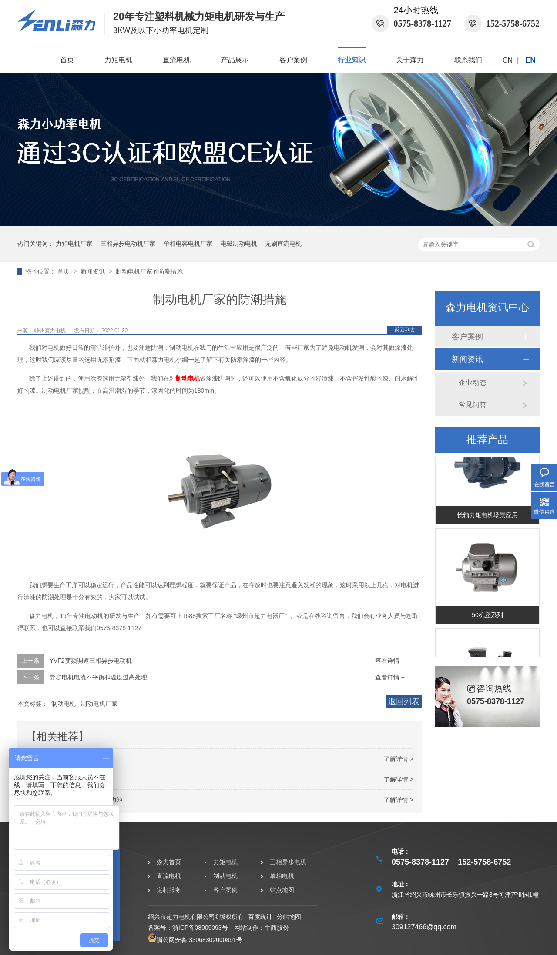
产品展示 (235, 59)
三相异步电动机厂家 (128, 243)
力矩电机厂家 (74, 243)
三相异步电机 (288, 861)
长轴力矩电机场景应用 (487, 515)
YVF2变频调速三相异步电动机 (91, 660)
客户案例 (293, 59)
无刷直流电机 (283, 243)
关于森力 (410, 59)
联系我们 (468, 59)
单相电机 (282, 875)
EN (530, 60)
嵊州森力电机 (50, 330)
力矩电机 (118, 59)
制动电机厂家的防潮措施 (149, 271)
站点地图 (282, 889)
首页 (67, 59)
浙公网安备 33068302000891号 (195, 939)
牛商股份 (277, 927)
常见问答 (473, 404)
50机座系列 (487, 615)
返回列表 (404, 330)
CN (508, 60)
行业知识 (352, 59)
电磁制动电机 (239, 243)
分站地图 (289, 916)
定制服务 (169, 889)
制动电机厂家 (99, 703)
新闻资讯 (94, 271)
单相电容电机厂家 (188, 243)
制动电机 (187, 378)
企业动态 (473, 382)
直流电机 (177, 59)
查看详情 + (390, 660)
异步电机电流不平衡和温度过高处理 (98, 677)
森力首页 (169, 861)
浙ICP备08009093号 (200, 927)
